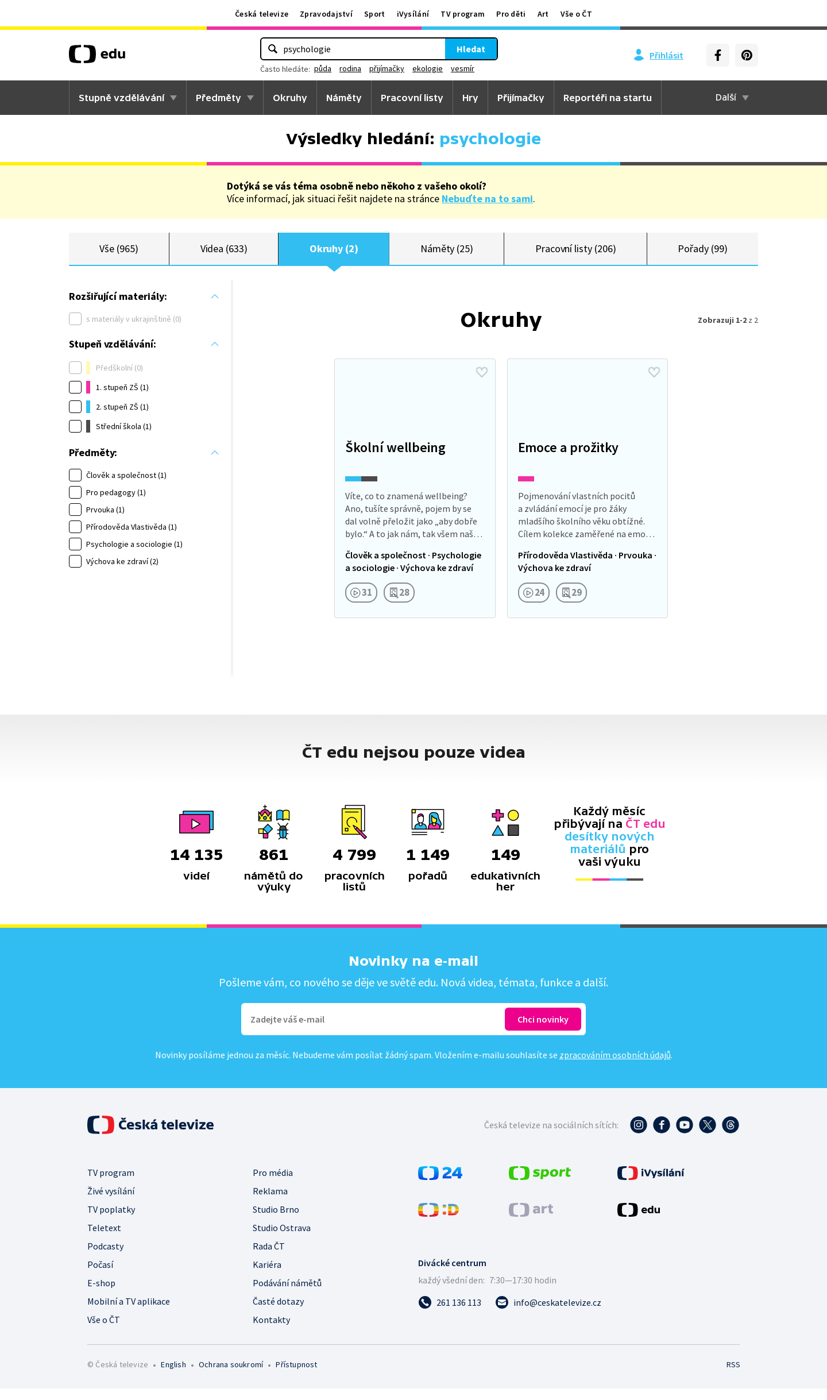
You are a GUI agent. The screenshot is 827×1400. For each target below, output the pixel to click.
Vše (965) (118, 254)
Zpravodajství (326, 14)
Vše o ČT (576, 14)
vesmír (462, 68)
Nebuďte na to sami (487, 198)
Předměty (218, 97)
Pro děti (510, 14)
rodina (350, 68)
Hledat (471, 49)
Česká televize (261, 14)
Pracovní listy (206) (575, 254)
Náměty (344, 97)
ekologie (427, 68)
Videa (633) (224, 254)
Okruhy (290, 97)
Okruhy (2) (334, 254)
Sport (374, 14)
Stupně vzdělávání (121, 97)
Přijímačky (520, 97)
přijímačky (386, 68)
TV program (462, 14)
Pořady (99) (702, 254)
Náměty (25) (446, 254)
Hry (470, 97)
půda (322, 68)
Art (543, 14)
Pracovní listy (412, 97)
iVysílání (413, 14)
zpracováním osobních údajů (615, 1066)
